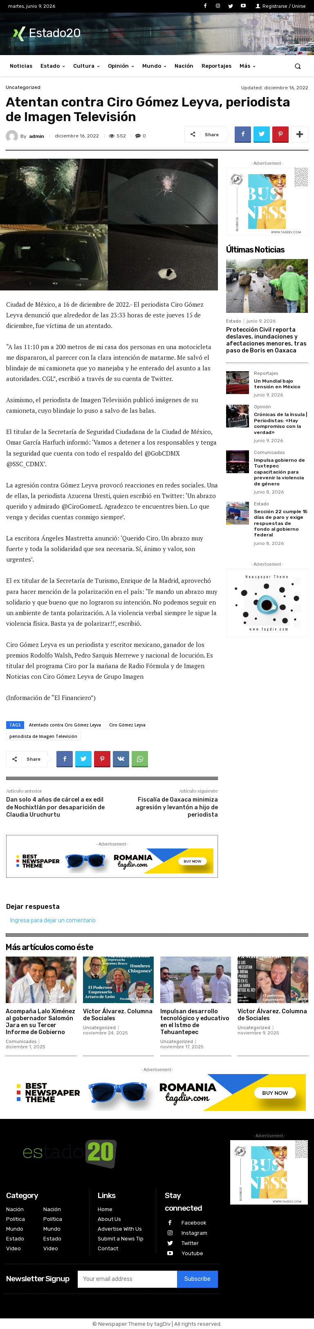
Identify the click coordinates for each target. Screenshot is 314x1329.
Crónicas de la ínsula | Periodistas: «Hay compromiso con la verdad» (280, 423)
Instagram (194, 1233)
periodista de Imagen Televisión (43, 736)
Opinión (262, 407)
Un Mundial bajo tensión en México (277, 384)
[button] (297, 65)
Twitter (190, 1243)
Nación (15, 1209)
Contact (108, 1248)
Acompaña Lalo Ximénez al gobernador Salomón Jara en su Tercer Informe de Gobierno (40, 1021)
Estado (233, 321)
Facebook (194, 1223)
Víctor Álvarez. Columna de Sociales (118, 1015)
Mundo (14, 1229)
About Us (109, 1219)
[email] (127, 1279)
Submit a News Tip (121, 1239)
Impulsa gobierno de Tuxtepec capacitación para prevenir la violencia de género (279, 472)
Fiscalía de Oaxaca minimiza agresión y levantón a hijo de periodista (177, 807)
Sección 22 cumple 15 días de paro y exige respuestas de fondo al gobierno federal (280, 523)
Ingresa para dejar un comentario (53, 920)
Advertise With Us (120, 1229)
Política (15, 1219)
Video (13, 1248)
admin (36, 136)
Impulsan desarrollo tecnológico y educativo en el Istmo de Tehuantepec (194, 1021)
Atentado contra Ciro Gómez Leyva (65, 725)
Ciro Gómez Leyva (127, 725)
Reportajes (266, 373)
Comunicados (269, 452)
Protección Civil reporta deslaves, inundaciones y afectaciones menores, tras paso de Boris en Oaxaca (266, 340)
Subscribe (197, 1279)
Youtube (192, 1253)
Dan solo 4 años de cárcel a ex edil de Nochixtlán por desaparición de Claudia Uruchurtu (55, 807)
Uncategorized (23, 87)
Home (105, 1209)
